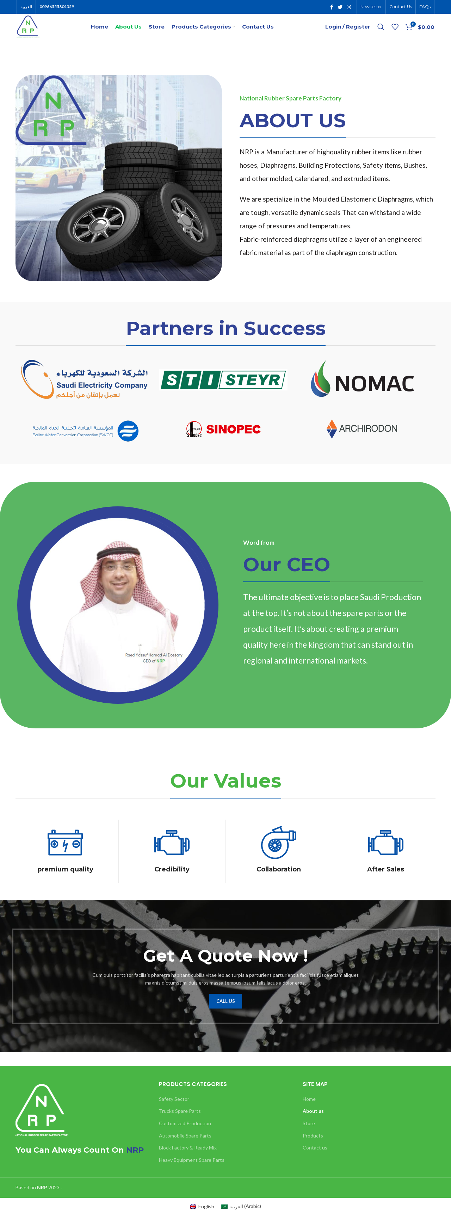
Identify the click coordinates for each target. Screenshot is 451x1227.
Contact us (315, 1160)
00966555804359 (56, 7)
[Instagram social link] (349, 7)
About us (313, 1123)
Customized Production (185, 1136)
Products (313, 1148)
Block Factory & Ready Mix (188, 1160)
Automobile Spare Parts (185, 1148)
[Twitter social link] (340, 7)
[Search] (381, 33)
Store (309, 1136)
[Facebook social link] (331, 7)
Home (309, 1111)
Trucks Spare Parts (180, 1123)
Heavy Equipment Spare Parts (191, 1172)
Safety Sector (174, 1111)
